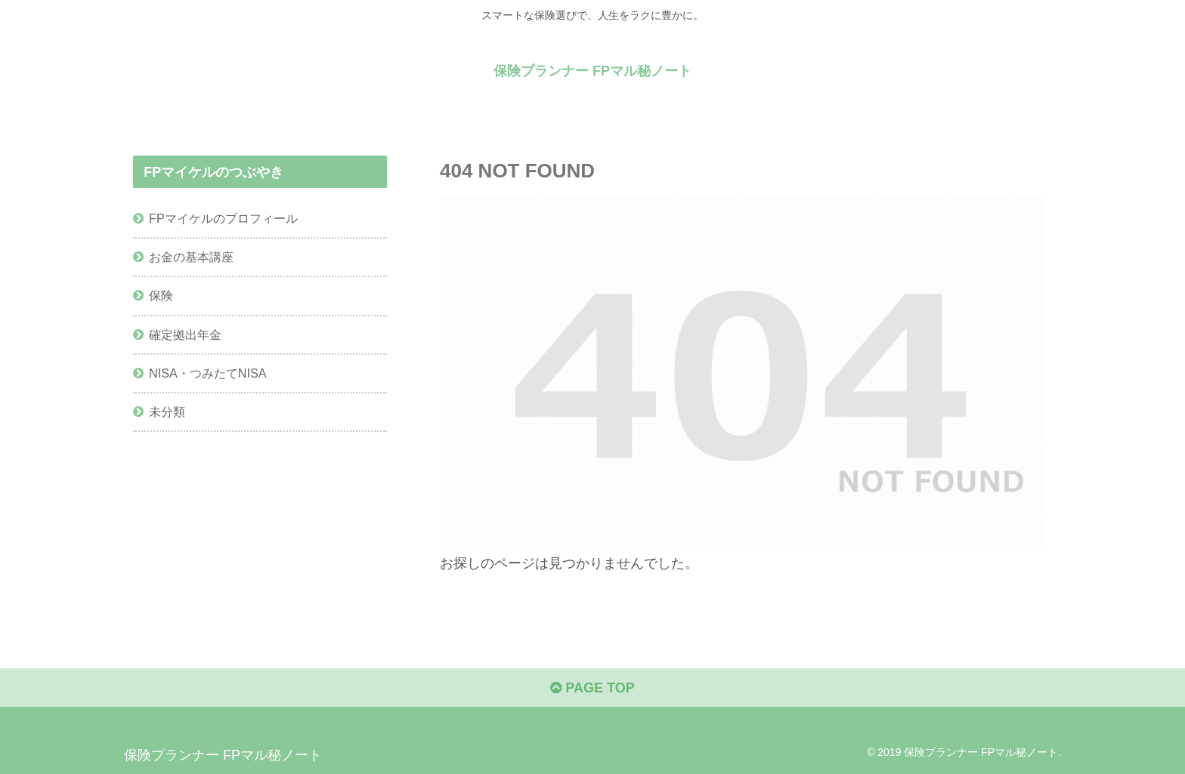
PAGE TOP (592, 687)
